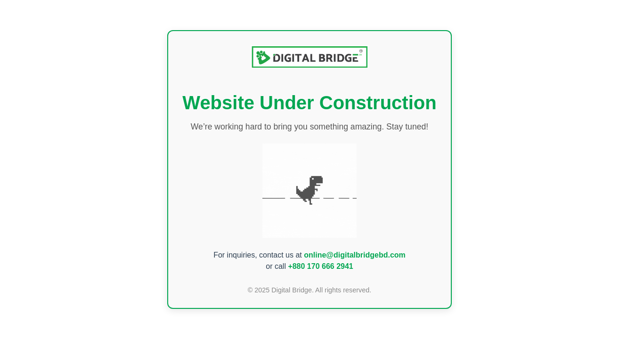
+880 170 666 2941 (320, 266)
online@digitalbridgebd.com (355, 255)
